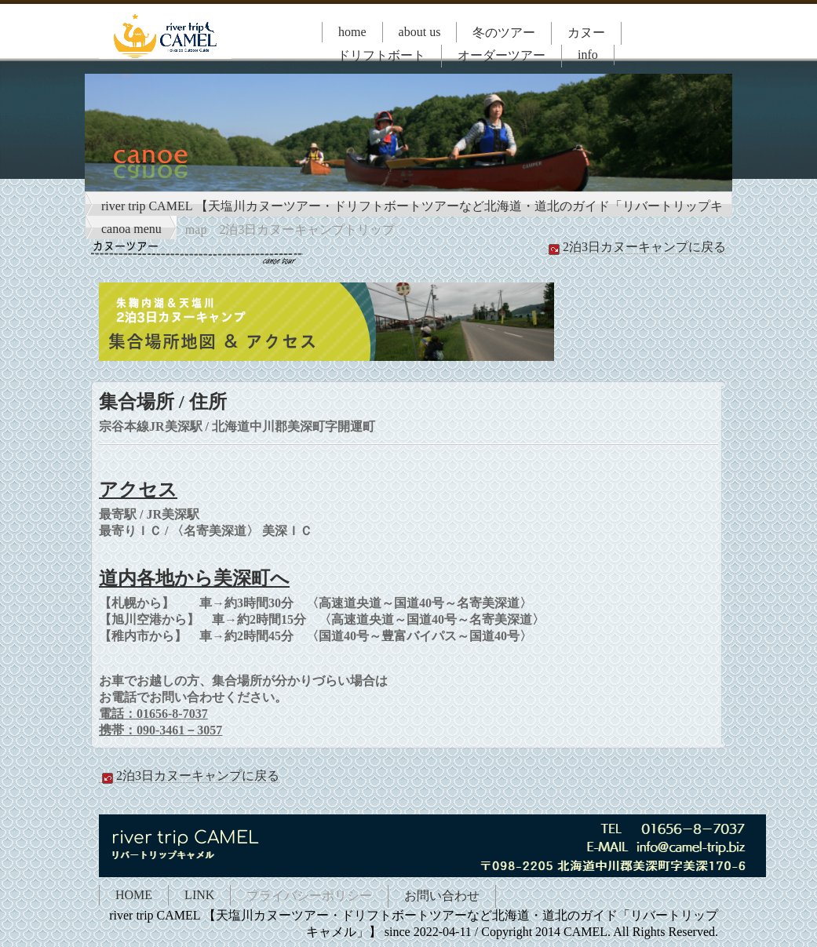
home (352, 31)
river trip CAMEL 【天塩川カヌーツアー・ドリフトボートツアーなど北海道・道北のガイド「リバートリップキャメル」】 (412, 207)
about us (420, 31)
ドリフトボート (381, 55)
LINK (199, 894)
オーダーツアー (501, 55)
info (588, 54)
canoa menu (131, 228)
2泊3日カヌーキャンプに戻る (635, 247)
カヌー (586, 32)
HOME (133, 894)
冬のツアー (503, 32)
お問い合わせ (442, 895)
